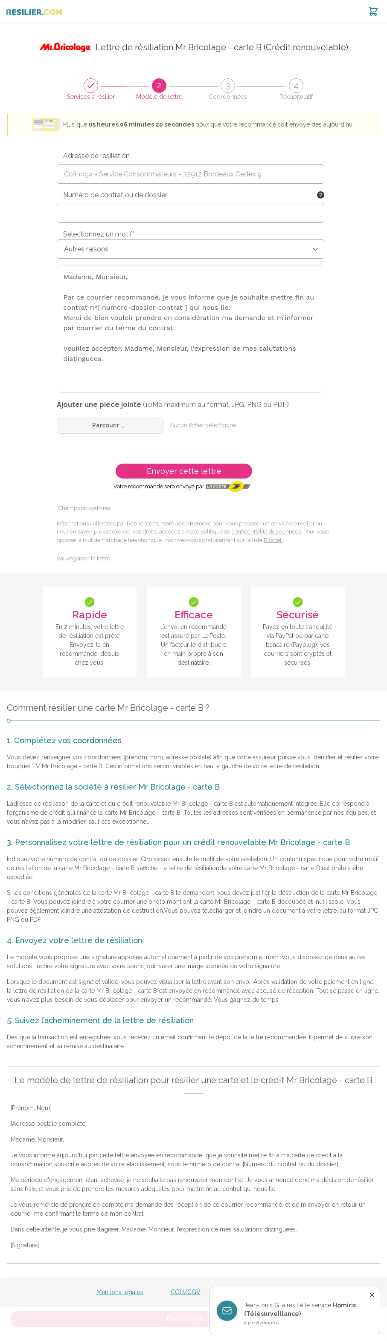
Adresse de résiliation (96, 156)
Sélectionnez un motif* (98, 234)
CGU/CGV (186, 1292)
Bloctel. (273, 540)
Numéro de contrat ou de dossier (115, 195)
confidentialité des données (266, 531)
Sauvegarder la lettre (83, 558)
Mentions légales (119, 1292)
